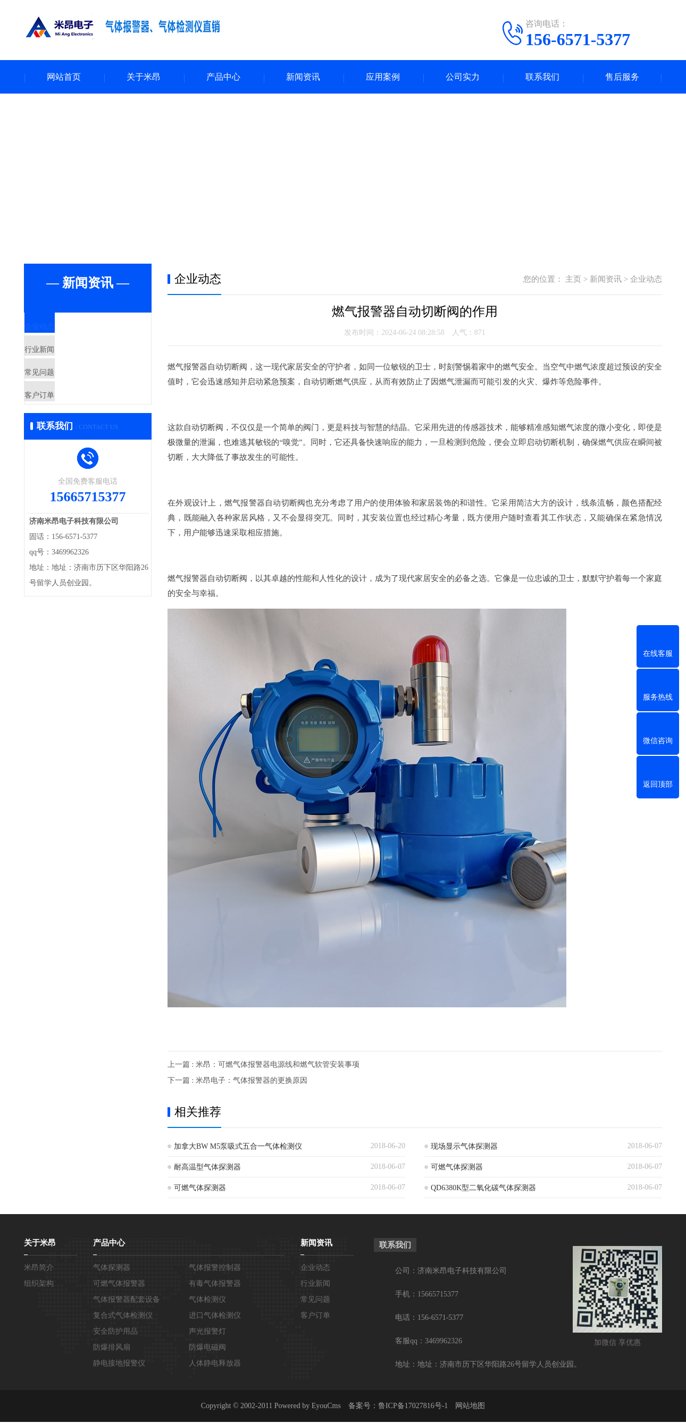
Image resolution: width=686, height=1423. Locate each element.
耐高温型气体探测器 (207, 1168)
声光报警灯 (207, 1332)
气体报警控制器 (215, 1269)
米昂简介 (39, 1269)
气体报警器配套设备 (126, 1300)
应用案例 (383, 77)
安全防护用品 (115, 1332)
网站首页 (64, 77)
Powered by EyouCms (306, 1407)
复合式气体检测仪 (123, 1316)
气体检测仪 (207, 1300)
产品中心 (223, 77)
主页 (573, 280)
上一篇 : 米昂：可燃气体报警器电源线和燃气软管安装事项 (263, 1066)
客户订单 (65, 423)
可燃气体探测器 (457, 1168)
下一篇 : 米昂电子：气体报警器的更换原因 (237, 1081)
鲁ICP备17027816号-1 (413, 1407)
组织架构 (39, 1285)
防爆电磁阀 (207, 1348)
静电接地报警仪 (119, 1364)
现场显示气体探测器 (464, 1147)
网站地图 (470, 1407)
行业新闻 (65, 361)
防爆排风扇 (111, 1348)
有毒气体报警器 (215, 1285)
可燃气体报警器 (119, 1285)
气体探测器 (111, 1269)
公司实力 (463, 77)
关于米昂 (144, 77)
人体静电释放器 (215, 1364)
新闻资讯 (303, 77)
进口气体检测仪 (215, 1316)
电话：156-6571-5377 (429, 1319)
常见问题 (65, 392)
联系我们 (542, 77)
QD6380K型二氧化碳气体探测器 (483, 1189)
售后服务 (622, 77)
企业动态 (65, 329)
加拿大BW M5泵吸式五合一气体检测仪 (238, 1147)
